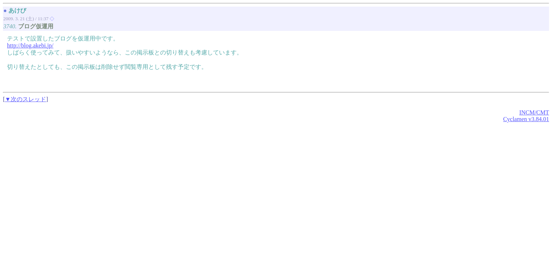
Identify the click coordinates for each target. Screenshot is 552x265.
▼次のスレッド (25, 99)
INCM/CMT (534, 112)
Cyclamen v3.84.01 (526, 119)
